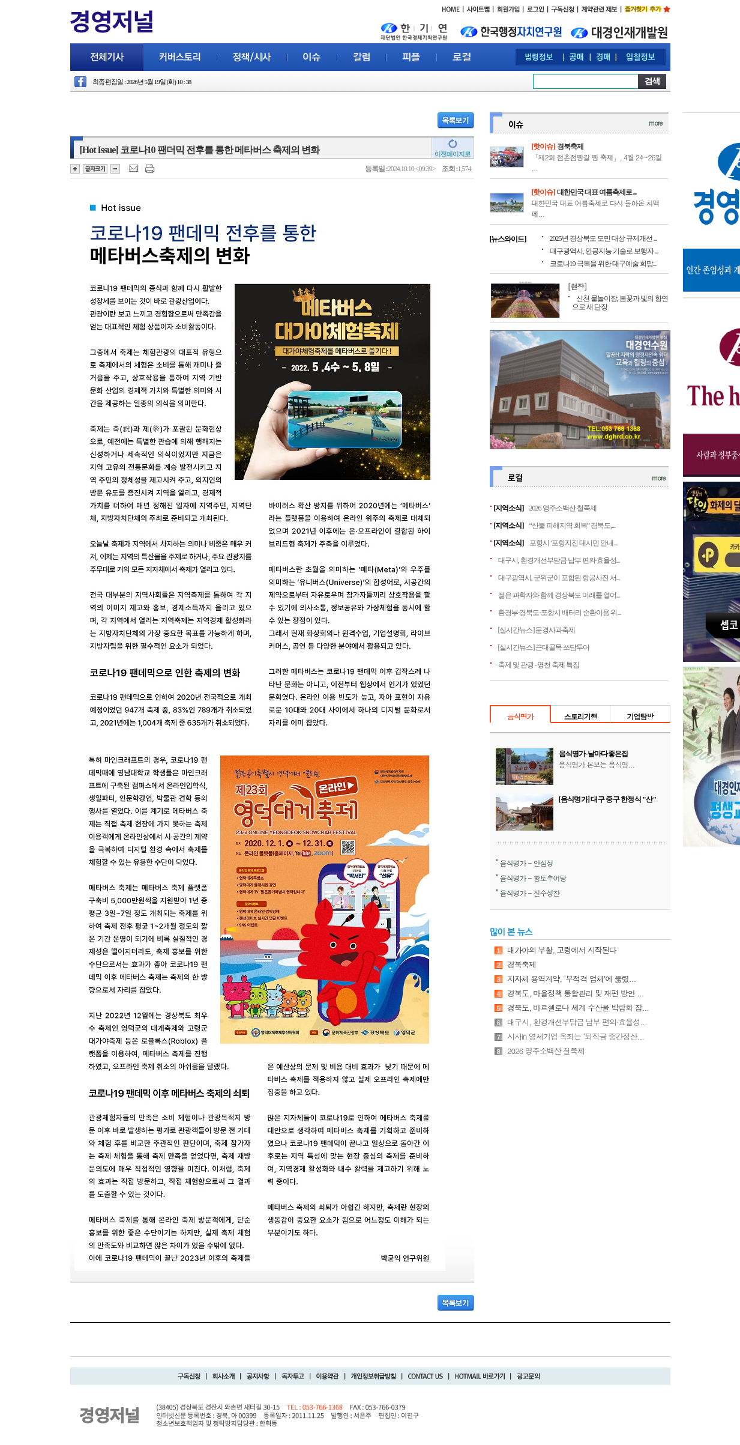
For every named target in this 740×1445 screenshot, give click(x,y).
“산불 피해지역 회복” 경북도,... (572, 525)
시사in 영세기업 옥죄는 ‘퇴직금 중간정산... (575, 1036)
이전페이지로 (453, 153)
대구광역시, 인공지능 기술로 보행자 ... (604, 251)
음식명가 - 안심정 (526, 863)
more (655, 122)
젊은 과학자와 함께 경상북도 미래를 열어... (559, 595)
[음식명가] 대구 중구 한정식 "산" (608, 799)
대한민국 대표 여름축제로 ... (597, 192)
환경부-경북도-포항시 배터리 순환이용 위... (559, 612)
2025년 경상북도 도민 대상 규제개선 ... (603, 238)
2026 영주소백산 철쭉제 (563, 508)
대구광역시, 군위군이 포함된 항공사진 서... (559, 578)
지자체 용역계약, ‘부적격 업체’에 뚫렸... (571, 978)
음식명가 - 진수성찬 (530, 893)
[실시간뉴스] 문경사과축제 (537, 630)
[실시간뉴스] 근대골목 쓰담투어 (544, 647)
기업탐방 (640, 716)
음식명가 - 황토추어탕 (533, 878)
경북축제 (570, 146)
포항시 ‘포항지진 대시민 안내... (573, 543)
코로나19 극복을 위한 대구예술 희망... (603, 263)
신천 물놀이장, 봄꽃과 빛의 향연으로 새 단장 (620, 302)
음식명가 (520, 716)
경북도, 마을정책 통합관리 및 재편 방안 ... (575, 993)
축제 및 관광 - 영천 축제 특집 (539, 665)
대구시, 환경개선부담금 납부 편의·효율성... (559, 560)
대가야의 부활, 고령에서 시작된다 (561, 950)
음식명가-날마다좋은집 (593, 754)
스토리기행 (580, 716)
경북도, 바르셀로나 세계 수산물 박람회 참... (578, 1007)
